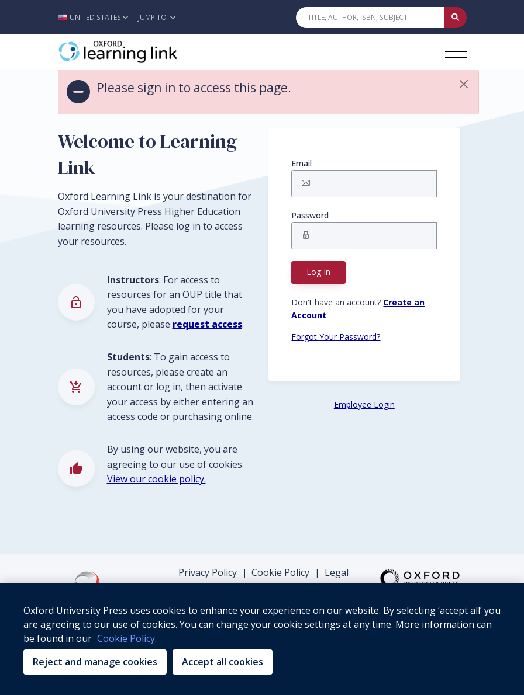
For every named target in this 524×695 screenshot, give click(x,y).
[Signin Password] (378, 235)
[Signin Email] (378, 183)
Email (301, 163)
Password (310, 215)
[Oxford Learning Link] (145, 52)
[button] (96, 17)
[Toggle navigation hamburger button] (456, 51)
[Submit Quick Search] (455, 17)
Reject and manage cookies (95, 661)
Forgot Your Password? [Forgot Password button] (335, 336)
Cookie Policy (280, 572)
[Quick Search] (370, 17)
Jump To (156, 17)
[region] (262, 639)
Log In (318, 271)
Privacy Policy (207, 572)
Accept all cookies (222, 661)
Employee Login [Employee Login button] (364, 404)
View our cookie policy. (156, 478)
